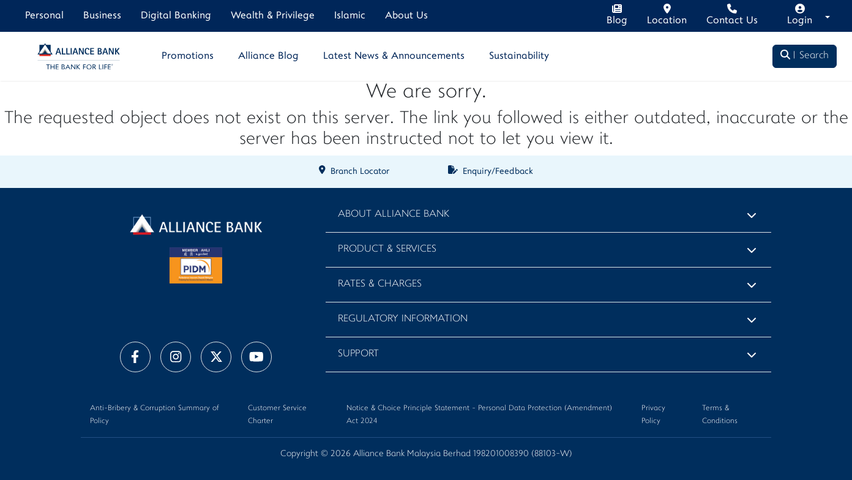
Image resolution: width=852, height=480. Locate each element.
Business (102, 16)
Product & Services (387, 249)
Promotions (188, 56)
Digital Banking (176, 16)
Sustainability (519, 56)
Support (358, 354)
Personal (44, 16)
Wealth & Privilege (273, 16)
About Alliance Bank (393, 214)
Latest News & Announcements (394, 56)
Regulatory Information (403, 319)
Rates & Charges (380, 284)
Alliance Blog (268, 56)
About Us (406, 16)
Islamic (349, 16)
